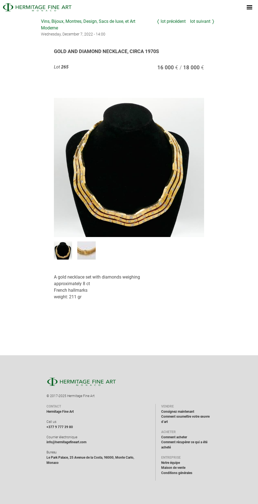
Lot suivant (200, 21)
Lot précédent (173, 21)
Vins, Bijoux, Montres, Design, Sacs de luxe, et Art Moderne (88, 25)
